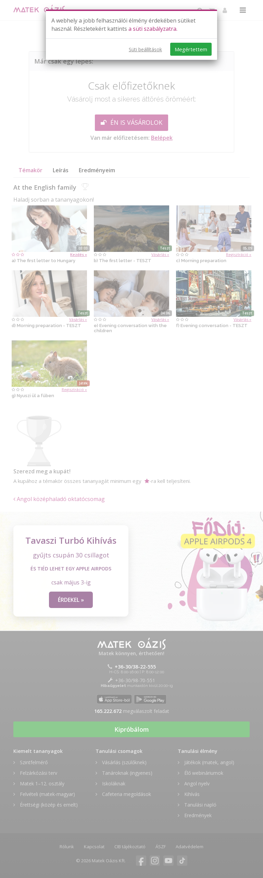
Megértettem (191, 49)
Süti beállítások (145, 49)
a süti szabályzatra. (152, 28)
